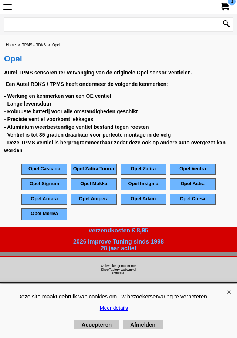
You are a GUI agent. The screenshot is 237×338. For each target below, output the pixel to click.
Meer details (114, 308)
